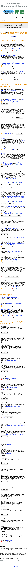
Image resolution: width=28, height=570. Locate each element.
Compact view (4, 32)
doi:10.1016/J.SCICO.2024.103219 (8, 78)
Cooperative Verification (11, 243)
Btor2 (10, 211)
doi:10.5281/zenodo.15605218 (15, 312)
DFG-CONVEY (19, 179)
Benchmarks (18, 313)
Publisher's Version (6, 50)
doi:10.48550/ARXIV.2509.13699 (8, 302)
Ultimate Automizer (10, 303)
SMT (7, 211)
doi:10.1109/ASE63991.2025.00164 (8, 98)
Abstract (4, 68)
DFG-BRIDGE (8, 212)
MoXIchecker (14, 211)
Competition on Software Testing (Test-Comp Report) (12, 163)
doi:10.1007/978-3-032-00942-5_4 (8, 129)
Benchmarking (9, 61)
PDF (13, 50)
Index (16, 36)
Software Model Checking (17, 48)
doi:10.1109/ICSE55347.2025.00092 (14, 242)
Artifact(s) (19, 65)
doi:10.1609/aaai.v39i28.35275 (16, 285)
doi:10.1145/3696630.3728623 (7, 114)
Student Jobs (15, 566)
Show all (12, 36)
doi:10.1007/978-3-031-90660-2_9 (15, 195)
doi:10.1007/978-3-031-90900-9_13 (17, 159)
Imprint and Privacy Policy (15, 565)
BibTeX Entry (5, 52)
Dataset (23, 313)
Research (24, 17)
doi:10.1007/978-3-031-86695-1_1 (12, 210)
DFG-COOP (8, 64)
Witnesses (8, 444)
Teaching (17, 20)
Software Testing (21, 63)
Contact (24, 20)
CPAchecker (8, 48)
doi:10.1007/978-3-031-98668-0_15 (8, 258)
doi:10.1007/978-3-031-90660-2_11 (8, 177)
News (10, 17)
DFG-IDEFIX (8, 100)
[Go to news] (14, 24)
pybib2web (13, 560)
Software (10, 20)
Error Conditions (21, 425)
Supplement (19, 50)
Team (17, 17)
